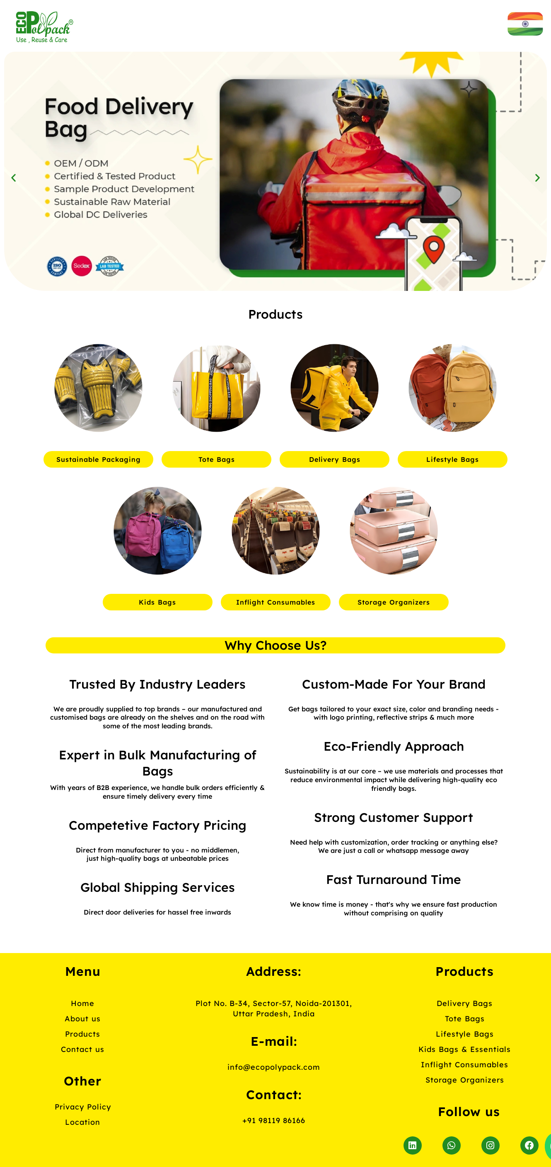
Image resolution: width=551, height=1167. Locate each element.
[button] (13, 177)
